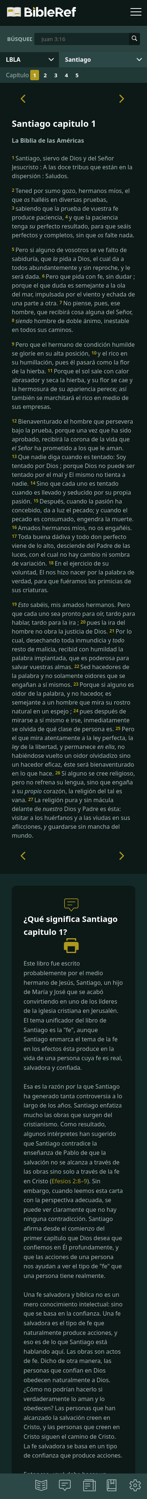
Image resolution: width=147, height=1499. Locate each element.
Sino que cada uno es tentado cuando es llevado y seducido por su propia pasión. (71, 492)
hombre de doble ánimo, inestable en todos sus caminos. (70, 325)
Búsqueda (19, 39)
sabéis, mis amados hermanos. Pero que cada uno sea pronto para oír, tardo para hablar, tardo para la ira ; (73, 614)
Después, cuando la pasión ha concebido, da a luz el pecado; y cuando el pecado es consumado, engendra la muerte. (73, 510)
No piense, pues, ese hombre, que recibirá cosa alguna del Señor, (72, 307)
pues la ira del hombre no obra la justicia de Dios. (68, 626)
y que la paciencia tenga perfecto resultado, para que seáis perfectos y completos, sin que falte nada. (73, 226)
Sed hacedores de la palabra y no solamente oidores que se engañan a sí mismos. (70, 676)
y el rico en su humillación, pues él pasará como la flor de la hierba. (71, 362)
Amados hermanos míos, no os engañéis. (72, 528)
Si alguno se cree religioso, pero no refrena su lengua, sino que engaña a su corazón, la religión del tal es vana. (73, 786)
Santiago (78, 59)
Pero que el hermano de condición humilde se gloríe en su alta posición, (73, 348)
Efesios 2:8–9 (69, 1181)
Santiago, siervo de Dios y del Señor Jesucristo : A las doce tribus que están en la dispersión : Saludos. (72, 167)
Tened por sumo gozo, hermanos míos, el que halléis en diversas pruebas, (71, 195)
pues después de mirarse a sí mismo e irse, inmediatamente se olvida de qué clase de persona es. (71, 720)
